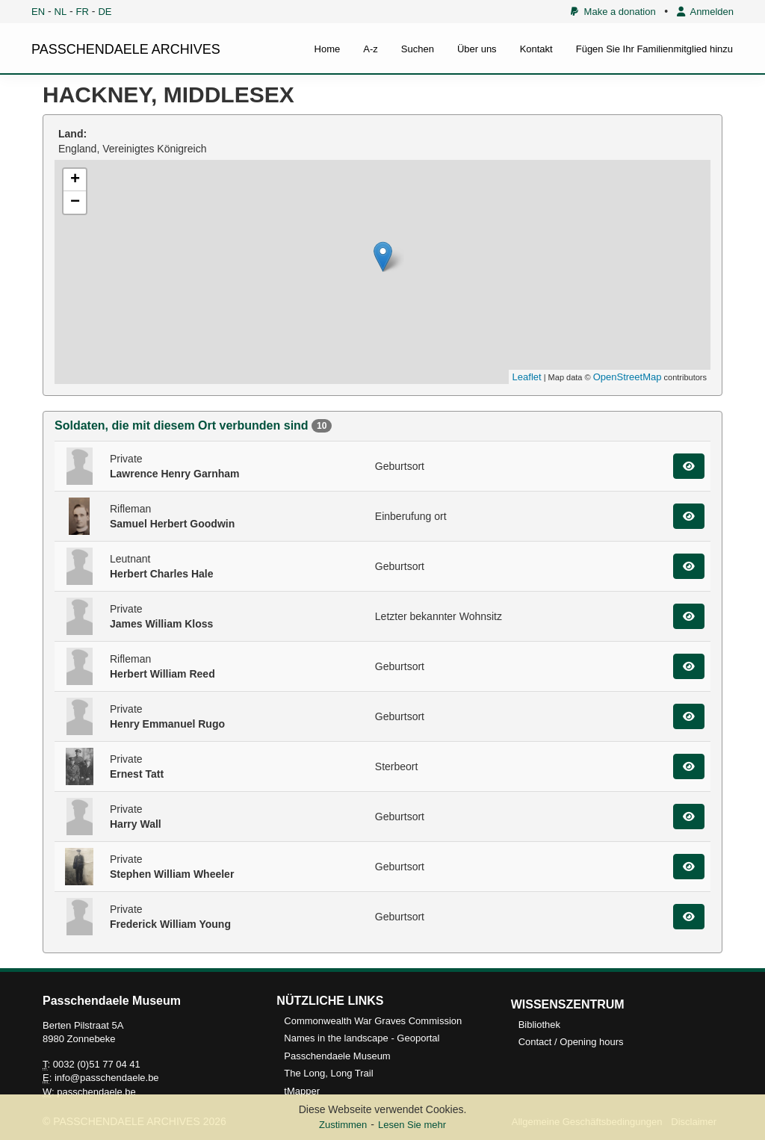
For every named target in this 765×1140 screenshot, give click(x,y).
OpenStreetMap (627, 376)
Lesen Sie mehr (412, 1124)
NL (61, 11)
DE (104, 11)
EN (38, 11)
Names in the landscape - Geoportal (361, 1038)
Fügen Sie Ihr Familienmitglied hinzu (654, 49)
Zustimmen (343, 1124)
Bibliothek (539, 1024)
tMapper (302, 1091)
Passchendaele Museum (337, 1056)
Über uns (477, 49)
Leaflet (527, 376)
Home (328, 49)
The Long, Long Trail (328, 1073)
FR (82, 11)
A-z (370, 49)
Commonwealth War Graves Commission (373, 1020)
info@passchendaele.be (107, 1077)
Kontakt (536, 49)
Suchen (417, 49)
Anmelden (705, 11)
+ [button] (75, 180)
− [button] (75, 202)
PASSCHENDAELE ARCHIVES (125, 49)
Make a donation (613, 11)
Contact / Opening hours (571, 1041)
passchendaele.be (96, 1091)
